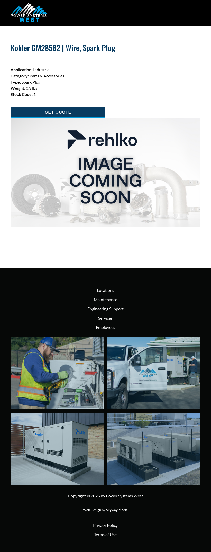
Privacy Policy (105, 525)
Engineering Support (105, 308)
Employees (105, 327)
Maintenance (105, 299)
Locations (105, 290)
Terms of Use (105, 534)
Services (105, 317)
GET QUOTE (58, 112)
